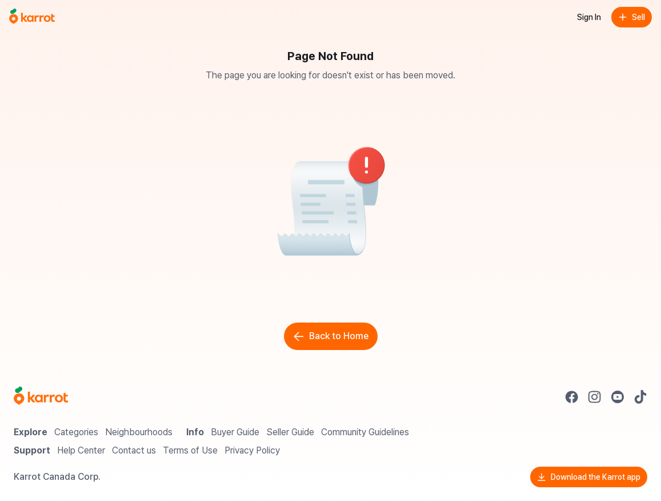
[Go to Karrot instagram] (595, 397)
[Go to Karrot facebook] (572, 397)
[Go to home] (32, 17)
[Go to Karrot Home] (41, 397)
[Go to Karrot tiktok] (640, 397)
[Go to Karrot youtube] (617, 397)
